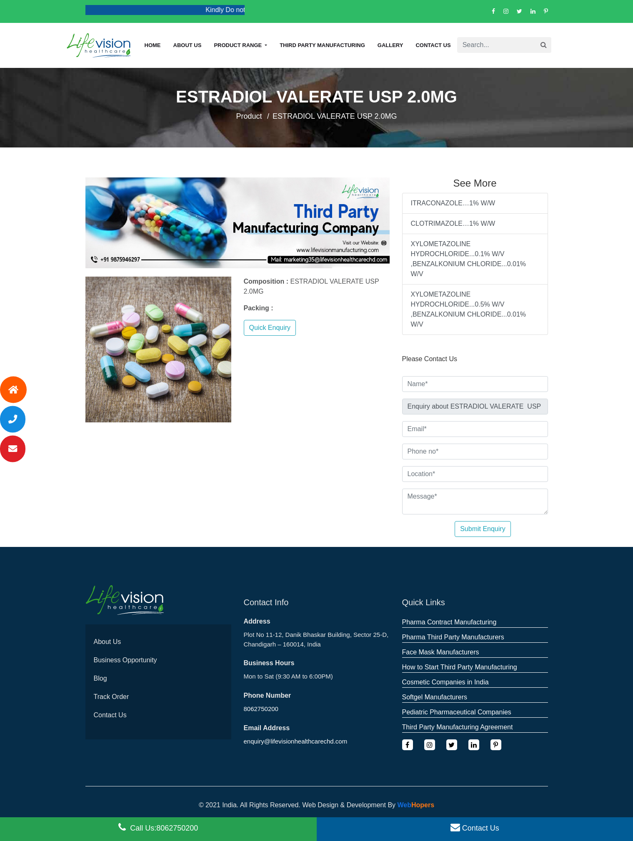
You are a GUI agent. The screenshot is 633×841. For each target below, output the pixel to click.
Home (153, 45)
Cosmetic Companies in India (445, 682)
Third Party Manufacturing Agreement (457, 727)
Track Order (111, 696)
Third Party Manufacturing (322, 45)
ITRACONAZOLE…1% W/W (453, 203)
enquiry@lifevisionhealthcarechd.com (296, 741)
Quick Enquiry (270, 327)
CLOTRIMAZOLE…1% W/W (453, 223)
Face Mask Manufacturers (440, 652)
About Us (107, 641)
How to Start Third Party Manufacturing (459, 667)
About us (187, 45)
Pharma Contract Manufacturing (449, 622)
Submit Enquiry (482, 528)
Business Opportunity (125, 660)
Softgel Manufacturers (435, 697)
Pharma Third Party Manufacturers (453, 637)
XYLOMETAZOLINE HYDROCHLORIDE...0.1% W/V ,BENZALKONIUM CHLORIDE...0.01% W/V (468, 258)
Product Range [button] (238, 45)
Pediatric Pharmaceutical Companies (456, 712)
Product (249, 116)
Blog (100, 678)
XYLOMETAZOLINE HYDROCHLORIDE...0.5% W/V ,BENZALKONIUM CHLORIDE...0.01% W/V (468, 309)
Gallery (390, 45)
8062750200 (261, 708)
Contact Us (432, 45)
